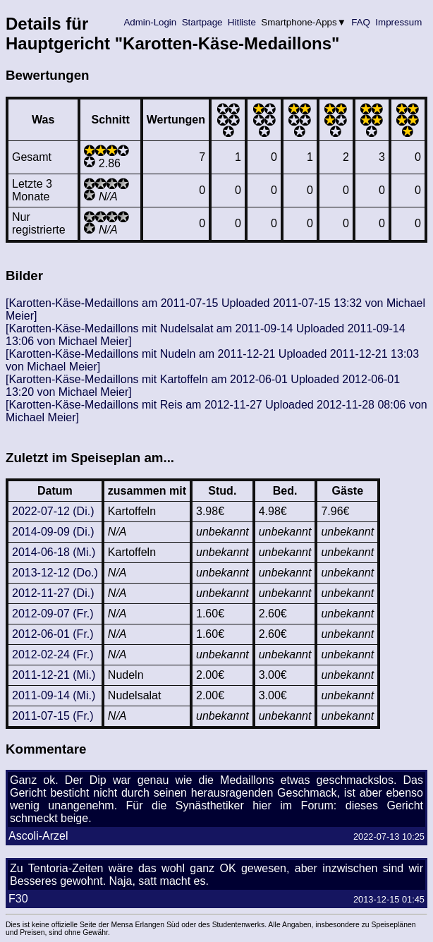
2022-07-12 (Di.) (53, 511)
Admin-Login (150, 22)
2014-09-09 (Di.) (53, 532)
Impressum (399, 22)
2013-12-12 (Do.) (55, 573)
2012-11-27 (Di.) (53, 593)
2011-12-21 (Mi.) (53, 675)
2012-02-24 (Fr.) (53, 654)
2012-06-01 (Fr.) (53, 634)
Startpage (202, 22)
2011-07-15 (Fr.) (53, 716)
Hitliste (241, 22)
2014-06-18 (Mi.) (53, 552)
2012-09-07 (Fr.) (53, 614)
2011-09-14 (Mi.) (53, 695)
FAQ (361, 22)
